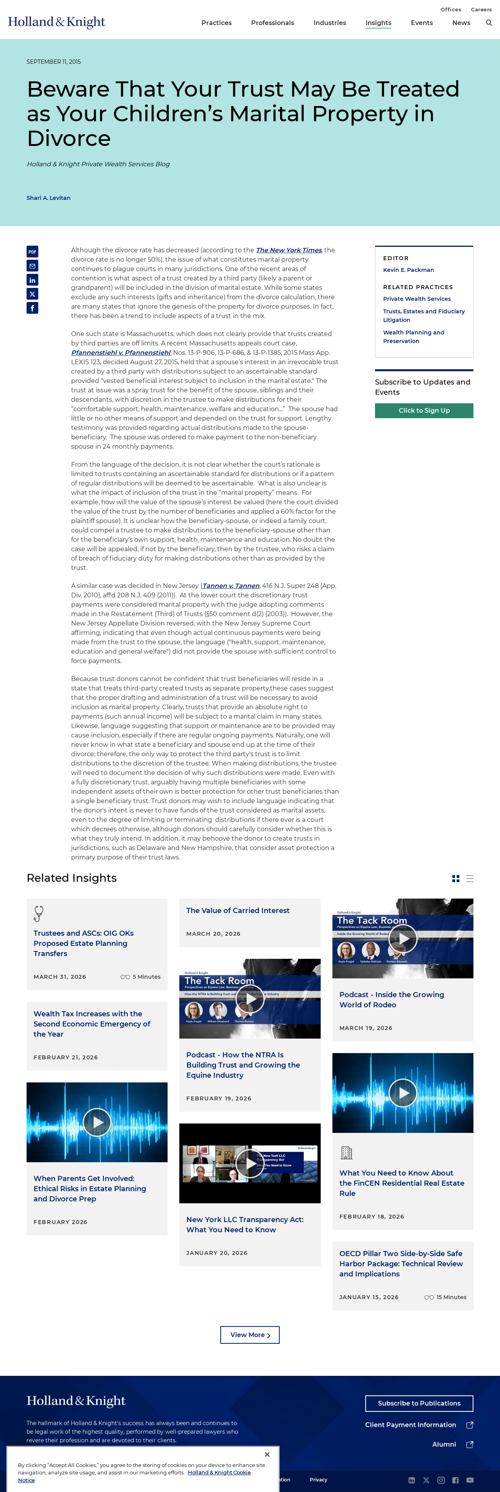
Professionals (272, 23)
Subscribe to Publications (419, 1403)
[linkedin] (412, 1480)
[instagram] (441, 1480)
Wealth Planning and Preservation (414, 337)
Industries (330, 23)
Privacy (318, 1480)
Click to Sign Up (424, 410)
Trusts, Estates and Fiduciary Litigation (424, 316)
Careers (481, 9)
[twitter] (426, 1480)
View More (247, 1335)
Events (422, 23)
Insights (378, 23)
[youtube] (469, 1480)
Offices (451, 9)
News (461, 23)
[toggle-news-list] (469, 878)
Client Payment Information (410, 1425)
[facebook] (455, 1480)
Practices (217, 23)
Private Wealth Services (417, 298)
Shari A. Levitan (49, 197)
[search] (489, 23)
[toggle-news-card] (455, 878)
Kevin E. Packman (408, 269)
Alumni (444, 1444)
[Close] (267, 1478)
